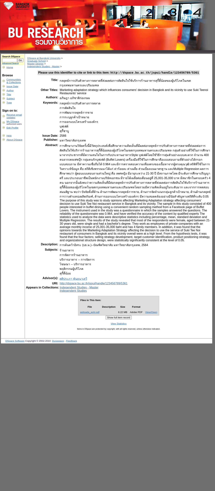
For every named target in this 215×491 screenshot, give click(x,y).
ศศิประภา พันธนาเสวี (73, 279)
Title (8, 94)
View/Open (151, 312)
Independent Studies (73, 291)
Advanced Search (10, 63)
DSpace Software (15, 341)
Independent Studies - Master (43, 66)
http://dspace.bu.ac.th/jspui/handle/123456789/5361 (93, 284)
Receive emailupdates (14, 116)
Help (8, 135)
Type (9, 102)
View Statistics (119, 324)
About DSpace (14, 139)
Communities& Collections (13, 81)
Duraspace (58, 341)
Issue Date (12, 86)
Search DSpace (11, 56)
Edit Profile (12, 127)
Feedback (71, 341)
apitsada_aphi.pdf (89, 312)
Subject (10, 98)
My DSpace (12, 121)
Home (9, 67)
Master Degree (35, 63)
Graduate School (36, 61)
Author (10, 90)
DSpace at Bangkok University (44, 58)
